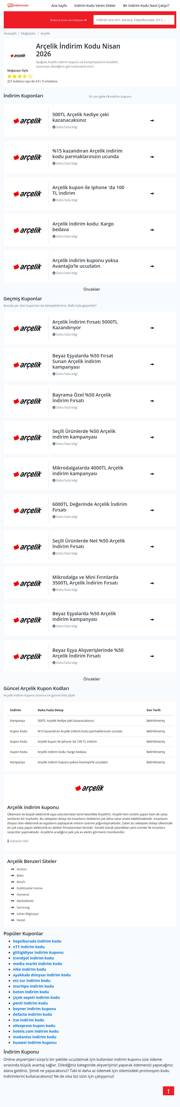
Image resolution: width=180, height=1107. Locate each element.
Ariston (19, 869)
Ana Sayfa (59, 5)
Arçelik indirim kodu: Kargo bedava (83, 227)
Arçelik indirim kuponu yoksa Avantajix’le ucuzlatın (85, 263)
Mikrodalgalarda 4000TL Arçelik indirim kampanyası (88, 471)
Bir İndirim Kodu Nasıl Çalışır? (146, 5)
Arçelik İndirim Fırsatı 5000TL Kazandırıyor (85, 325)
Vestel (18, 920)
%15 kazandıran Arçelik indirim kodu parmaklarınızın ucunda (87, 154)
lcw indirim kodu (28, 1020)
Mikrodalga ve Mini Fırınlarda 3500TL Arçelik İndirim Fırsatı (85, 580)
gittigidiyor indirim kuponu (38, 952)
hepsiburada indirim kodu (37, 941)
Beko (17, 875)
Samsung (20, 907)
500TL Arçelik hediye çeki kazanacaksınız (80, 117)
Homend (20, 894)
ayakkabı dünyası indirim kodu (42, 974)
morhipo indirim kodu (33, 986)
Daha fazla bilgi (65, 127)
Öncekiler (91, 289)
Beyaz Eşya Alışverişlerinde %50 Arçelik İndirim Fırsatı (88, 653)
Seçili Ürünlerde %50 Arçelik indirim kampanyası (84, 434)
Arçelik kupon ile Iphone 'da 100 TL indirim (88, 190)
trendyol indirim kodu (33, 958)
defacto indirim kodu (32, 1014)
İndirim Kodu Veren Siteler (95, 5)
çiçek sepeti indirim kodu (36, 997)
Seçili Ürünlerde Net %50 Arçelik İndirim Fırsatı (88, 544)
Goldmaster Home (26, 888)
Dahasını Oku (18, 841)
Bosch (18, 882)
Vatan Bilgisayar (25, 914)
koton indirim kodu (31, 991)
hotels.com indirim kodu (36, 1031)
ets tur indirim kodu (31, 980)
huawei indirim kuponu (35, 1042)
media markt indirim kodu (37, 963)
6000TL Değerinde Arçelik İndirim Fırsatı (89, 507)
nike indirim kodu (29, 969)
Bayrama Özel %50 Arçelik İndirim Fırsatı (81, 398)
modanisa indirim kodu (34, 1036)
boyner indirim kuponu (34, 1008)
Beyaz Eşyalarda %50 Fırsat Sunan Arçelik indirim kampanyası (82, 361)
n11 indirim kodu (29, 946)
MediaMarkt (22, 901)
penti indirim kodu (30, 1003)
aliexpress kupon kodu (34, 1025)
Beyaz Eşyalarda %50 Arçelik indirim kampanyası (84, 616)
